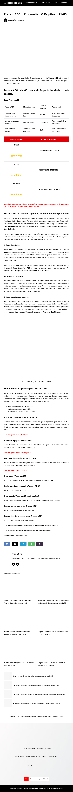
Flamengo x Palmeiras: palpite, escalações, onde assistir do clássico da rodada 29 (39, 694)
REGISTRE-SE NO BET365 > (49, 170)
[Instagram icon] (18, 564)
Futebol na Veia (15, 716)
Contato (28, 756)
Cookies (43, 756)
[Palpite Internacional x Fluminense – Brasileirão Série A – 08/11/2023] (19, 618)
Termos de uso (53, 756)
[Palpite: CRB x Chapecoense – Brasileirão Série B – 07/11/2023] (19, 649)
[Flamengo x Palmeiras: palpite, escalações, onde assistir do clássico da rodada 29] (53, 586)
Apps (57, 3)
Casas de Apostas (32, 3)
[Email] (39, 544)
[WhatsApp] (31, 544)
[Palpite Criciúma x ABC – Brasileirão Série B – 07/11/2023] (53, 618)
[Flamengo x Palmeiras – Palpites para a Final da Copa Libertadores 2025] (19, 586)
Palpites (65, 3)
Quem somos (19, 756)
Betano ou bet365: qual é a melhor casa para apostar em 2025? (33, 676)
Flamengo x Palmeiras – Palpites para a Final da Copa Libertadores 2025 (36, 685)
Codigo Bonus (47, 3)
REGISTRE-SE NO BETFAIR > (49, 189)
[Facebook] (7, 544)
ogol (21, 281)
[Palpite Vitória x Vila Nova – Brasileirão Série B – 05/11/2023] (53, 649)
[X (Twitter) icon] (14, 564)
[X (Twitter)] (15, 544)
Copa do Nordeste (27, 716)
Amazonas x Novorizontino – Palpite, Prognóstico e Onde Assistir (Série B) (36, 703)
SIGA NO (30, 765)
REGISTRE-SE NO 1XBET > (49, 151)
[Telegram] (23, 544)
